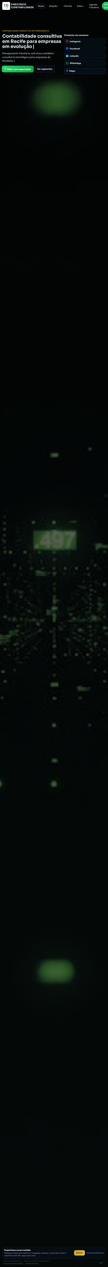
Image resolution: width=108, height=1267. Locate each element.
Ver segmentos (44, 68)
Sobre (80, 6)
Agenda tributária (94, 6)
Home (41, 6)
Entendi (79, 1253)
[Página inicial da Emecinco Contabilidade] (18, 6)
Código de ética (32, 1263)
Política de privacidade (13, 1263)
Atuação (53, 6)
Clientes (68, 6)
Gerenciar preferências (95, 1253)
